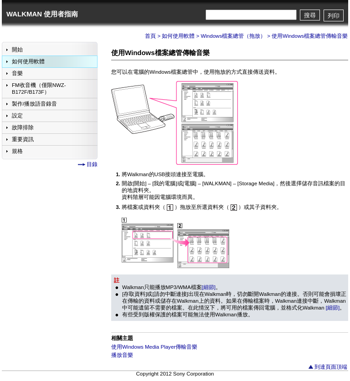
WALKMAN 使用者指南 (42, 14)
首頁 (150, 36)
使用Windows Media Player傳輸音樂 (154, 347)
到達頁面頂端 (330, 367)
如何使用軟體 (178, 36)
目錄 (92, 164)
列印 (334, 15)
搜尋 (310, 15)
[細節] (209, 287)
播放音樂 (122, 355)
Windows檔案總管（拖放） (233, 36)
